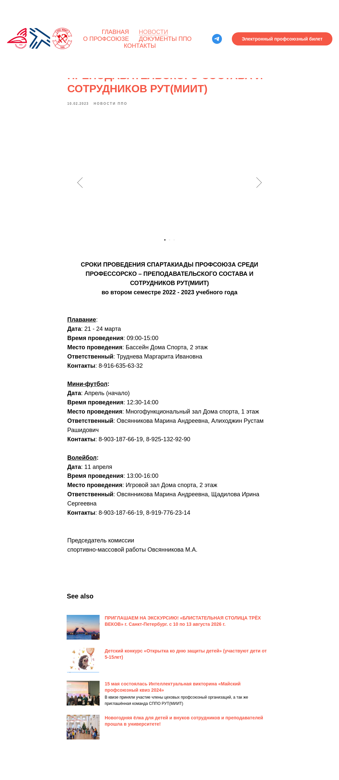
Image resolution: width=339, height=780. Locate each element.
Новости (153, 32)
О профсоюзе (106, 39)
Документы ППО (165, 39)
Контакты (140, 46)
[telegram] (217, 39)
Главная (115, 32)
